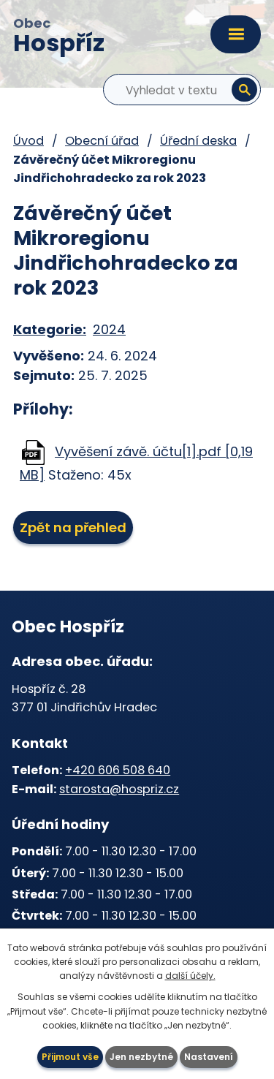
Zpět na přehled (73, 527)
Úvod (28, 140)
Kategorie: (49, 329)
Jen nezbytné (141, 1056)
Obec (58, 37)
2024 (109, 329)
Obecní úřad (102, 140)
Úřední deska (198, 140)
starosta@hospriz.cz (119, 789)
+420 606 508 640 (117, 770)
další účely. (190, 975)
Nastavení (208, 1056)
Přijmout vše (70, 1056)
